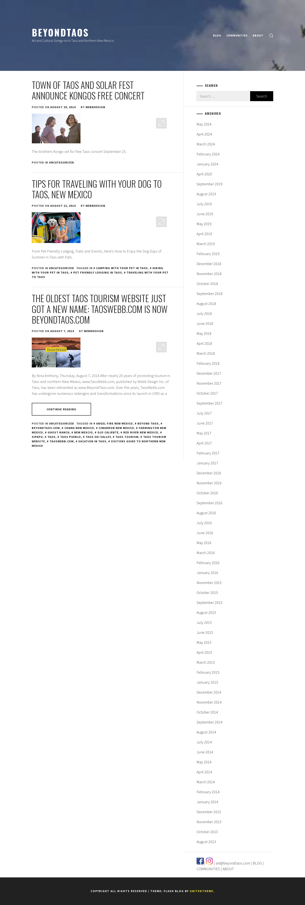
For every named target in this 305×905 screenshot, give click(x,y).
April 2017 (204, 443)
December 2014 (209, 692)
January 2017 (207, 463)
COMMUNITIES (237, 35)
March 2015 (206, 662)
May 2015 (204, 642)
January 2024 (207, 164)
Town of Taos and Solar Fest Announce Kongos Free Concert (88, 90)
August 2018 (206, 303)
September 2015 (209, 602)
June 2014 (205, 752)
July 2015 (204, 622)
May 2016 (204, 542)
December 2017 (209, 373)
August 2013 (206, 841)
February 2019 (208, 253)
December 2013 (209, 811)
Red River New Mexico (140, 432)
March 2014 (206, 781)
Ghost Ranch (58, 432)
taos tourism (127, 437)
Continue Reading (61, 409)
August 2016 (206, 512)
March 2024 (206, 144)
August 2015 (206, 612)
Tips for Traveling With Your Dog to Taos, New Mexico (97, 189)
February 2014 (208, 791)
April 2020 (204, 174)
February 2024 (208, 154)
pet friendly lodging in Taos (97, 272)
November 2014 (209, 702)
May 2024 (204, 124)
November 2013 (209, 821)
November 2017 (209, 383)
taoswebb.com (62, 441)
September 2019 (209, 184)
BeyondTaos (60, 32)
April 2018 (204, 343)
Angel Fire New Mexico (114, 423)
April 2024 (204, 134)
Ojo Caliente (108, 432)
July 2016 (204, 522)
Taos (51, 437)
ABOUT (258, 35)
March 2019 (206, 243)
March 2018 (206, 353)
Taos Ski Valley (98, 437)
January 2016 (207, 572)
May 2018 (204, 333)
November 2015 (209, 582)
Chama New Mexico (79, 428)
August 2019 (206, 193)
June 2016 (205, 532)
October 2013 (207, 831)
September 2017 (209, 403)
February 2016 (208, 562)
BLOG (217, 35)
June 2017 (205, 423)
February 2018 (208, 363)
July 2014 (204, 742)
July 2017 (204, 413)
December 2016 (209, 473)
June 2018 (205, 323)
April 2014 (204, 772)
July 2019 (204, 203)
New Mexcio (83, 432)
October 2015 (207, 592)
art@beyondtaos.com (233, 863)
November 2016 (209, 482)
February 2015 (208, 672)
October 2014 (207, 712)
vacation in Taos (92, 441)
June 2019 (205, 213)
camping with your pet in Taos (122, 268)
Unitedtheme (201, 891)
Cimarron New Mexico (116, 428)
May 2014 (204, 762)
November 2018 (209, 273)
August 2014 (206, 732)
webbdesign (95, 107)
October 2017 (207, 393)
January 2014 (207, 801)
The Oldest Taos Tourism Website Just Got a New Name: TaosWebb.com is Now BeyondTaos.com (100, 309)
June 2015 (205, 632)
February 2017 (208, 453)
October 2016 (207, 492)
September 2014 (209, 722)
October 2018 (207, 283)
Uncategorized (61, 162)
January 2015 (207, 682)
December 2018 (209, 263)
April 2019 (204, 233)
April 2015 (204, 652)
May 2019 (204, 223)
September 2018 (209, 293)
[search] (271, 35)
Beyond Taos (148, 423)
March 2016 (206, 552)
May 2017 (204, 433)
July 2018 (204, 313)
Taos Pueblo (70, 437)
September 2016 (209, 502)
